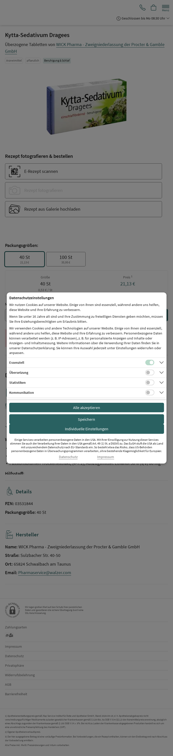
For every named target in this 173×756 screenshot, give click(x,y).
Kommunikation (21, 392)
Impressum (105, 457)
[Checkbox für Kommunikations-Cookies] (149, 392)
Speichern (86, 419)
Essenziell (16, 362)
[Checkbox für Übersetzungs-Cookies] (149, 372)
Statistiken (17, 382)
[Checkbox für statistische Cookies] (149, 382)
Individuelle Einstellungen (86, 428)
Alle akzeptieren (86, 407)
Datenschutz (68, 457)
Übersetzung (18, 372)
